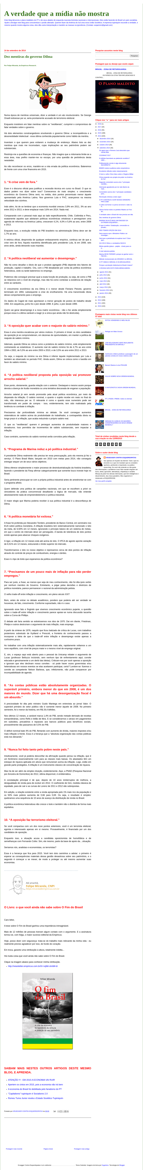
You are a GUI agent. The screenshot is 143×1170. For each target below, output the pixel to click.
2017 (100, 127)
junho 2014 (104, 278)
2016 (100, 130)
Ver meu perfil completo (103, 481)
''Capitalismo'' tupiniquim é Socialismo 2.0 (28, 1093)
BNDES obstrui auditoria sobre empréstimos (114, 168)
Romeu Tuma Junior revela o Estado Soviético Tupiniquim (35, 1098)
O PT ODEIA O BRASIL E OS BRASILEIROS (114, 262)
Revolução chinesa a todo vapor (110, 197)
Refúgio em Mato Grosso (113, 331)
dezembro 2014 (105, 138)
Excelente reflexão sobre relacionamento (113, 171)
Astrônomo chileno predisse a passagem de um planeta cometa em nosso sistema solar (121, 355)
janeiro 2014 (104, 293)
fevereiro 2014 (105, 290)
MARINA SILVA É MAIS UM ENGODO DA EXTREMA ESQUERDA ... (113, 221)
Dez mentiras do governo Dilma (110, 217)
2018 (100, 124)
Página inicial (48, 1149)
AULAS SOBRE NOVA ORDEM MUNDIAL (119, 376)
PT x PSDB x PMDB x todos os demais (118, 399)
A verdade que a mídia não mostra (56, 13)
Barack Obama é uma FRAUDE (116, 365)
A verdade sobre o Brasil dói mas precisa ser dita (116, 214)
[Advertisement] (47, 1131)
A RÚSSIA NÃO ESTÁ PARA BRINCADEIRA (114, 268)
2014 (100, 136)
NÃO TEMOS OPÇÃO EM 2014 (110, 230)
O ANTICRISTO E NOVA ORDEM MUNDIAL (120, 387)
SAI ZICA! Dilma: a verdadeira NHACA (112, 243)
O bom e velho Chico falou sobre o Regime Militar (116, 174)
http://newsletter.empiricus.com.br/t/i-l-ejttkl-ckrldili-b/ (33, 966)
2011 (100, 303)
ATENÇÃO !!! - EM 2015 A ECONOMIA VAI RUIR (31, 1080)
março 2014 (104, 287)
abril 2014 (103, 284)
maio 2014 (103, 281)
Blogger (122, 1165)
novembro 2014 (105, 142)
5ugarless (105, 1165)
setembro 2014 (105, 148)
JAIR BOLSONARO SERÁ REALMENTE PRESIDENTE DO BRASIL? (119, 344)
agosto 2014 (104, 272)
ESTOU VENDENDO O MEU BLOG (117, 320)
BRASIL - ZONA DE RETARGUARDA (110, 69)
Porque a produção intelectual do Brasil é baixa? (116, 265)
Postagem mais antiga (81, 1149)
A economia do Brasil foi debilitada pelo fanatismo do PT (35, 1089)
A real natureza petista (107, 251)
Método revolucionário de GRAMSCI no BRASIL (115, 259)
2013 (100, 297)
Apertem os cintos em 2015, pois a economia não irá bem (35, 1084)
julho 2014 (103, 275)
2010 (100, 306)
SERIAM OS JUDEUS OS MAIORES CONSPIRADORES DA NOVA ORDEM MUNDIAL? (118, 423)
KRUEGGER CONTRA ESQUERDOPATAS (121, 458)
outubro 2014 (104, 145)
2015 (100, 133)
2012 (100, 300)
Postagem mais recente (14, 1149)
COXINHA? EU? (104, 155)
